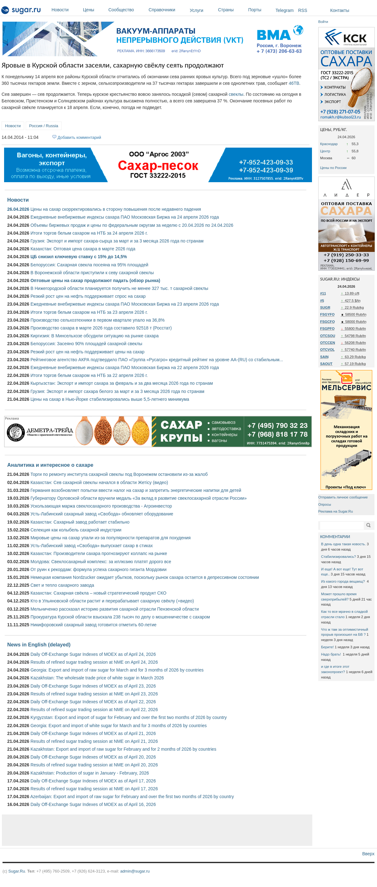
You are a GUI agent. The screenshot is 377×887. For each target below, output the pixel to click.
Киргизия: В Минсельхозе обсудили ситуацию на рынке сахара (94, 335)
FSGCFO (327, 322)
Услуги (196, 10)
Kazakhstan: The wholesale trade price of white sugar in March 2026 (97, 677)
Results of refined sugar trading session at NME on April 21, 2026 (94, 741)
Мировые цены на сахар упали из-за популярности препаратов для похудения (110, 537)
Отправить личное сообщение (343, 497)
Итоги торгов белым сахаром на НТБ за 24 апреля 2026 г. (89, 233)
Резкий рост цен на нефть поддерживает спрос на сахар (88, 296)
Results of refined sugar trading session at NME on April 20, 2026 (94, 764)
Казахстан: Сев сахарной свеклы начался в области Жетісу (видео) (99, 482)
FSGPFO (327, 328)
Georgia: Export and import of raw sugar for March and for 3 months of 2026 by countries (117, 669)
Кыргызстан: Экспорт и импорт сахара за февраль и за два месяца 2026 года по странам (121, 383)
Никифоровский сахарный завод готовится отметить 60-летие (93, 624)
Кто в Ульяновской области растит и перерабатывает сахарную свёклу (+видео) (112, 600)
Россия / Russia (43, 125)
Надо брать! (331, 654)
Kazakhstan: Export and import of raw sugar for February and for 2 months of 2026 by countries (123, 749)
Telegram (285, 10)
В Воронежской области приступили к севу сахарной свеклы (92, 272)
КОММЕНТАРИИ (335, 536)
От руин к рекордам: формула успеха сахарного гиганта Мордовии (98, 569)
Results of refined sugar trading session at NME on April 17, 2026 (94, 788)
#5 (322, 300)
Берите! (327, 647)
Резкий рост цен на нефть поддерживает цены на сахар (87, 351)
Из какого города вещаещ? (343, 581)
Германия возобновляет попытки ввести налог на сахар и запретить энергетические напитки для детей (135, 490)
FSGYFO (327, 314)
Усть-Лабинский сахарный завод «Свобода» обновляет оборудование (101, 513)
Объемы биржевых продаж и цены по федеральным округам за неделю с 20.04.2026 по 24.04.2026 (131, 225)
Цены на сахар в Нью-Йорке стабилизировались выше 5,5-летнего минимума (109, 399)
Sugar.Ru (16, 871)
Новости (66, 10)
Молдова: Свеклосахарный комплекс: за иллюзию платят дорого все (100, 561)
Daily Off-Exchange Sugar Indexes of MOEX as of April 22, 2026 (93, 701)
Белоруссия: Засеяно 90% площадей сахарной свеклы (86, 343)
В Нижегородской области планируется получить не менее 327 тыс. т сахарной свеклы (119, 288)
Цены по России (333, 168)
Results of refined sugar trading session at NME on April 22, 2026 (94, 709)
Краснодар (329, 144)
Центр (325, 151)
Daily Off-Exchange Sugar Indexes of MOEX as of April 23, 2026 (93, 685)
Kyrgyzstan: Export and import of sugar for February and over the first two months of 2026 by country (128, 717)
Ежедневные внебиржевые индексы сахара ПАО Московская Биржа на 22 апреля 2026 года (124, 367)
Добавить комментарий (79, 137)
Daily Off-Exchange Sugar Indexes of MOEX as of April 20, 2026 (93, 756)
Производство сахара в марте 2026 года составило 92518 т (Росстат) (101, 327)
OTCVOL (327, 349)
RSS (302, 10)
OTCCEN (327, 343)
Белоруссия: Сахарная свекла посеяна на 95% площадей (89, 264)
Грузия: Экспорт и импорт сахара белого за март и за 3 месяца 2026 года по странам (117, 391)
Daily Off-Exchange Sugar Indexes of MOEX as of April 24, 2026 (93, 654)
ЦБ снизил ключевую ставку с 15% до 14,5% (78, 256)
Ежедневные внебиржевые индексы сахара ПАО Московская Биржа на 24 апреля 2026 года (124, 217)
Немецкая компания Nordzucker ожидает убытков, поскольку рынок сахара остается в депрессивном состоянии (144, 577)
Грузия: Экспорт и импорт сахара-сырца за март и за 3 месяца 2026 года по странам (117, 240)
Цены (94, 10)
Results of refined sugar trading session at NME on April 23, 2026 (94, 693)
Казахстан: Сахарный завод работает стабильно (79, 522)
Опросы (324, 504)
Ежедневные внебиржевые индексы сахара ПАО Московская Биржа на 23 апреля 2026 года (124, 304)
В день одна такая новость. (343, 544)
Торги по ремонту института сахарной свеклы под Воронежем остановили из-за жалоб (119, 474)
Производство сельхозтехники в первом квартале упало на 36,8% (97, 320)
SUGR (325, 307)
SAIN (324, 357)
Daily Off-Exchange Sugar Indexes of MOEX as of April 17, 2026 (93, 780)
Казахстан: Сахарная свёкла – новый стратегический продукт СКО (98, 593)
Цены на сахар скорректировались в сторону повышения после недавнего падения (115, 209)
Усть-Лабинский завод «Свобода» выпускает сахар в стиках (91, 545)
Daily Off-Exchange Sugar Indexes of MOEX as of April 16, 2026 (93, 804)
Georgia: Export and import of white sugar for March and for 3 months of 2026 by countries (118, 725)
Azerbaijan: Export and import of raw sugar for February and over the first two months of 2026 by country (132, 796)
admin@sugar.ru (135, 871)
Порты (260, 10)
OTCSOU (327, 336)
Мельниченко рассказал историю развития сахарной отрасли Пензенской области (114, 609)
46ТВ (294, 83)
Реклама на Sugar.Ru (335, 511)
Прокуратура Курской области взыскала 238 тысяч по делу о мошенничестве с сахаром (120, 616)
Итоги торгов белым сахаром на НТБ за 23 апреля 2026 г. (89, 312)
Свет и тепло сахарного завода (62, 585)
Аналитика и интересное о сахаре (50, 465)
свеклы (236, 94)
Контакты (339, 10)
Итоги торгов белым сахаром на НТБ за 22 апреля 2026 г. (89, 375)
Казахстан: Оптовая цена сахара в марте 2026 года (82, 248)
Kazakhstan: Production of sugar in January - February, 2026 (89, 772)
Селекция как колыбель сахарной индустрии (75, 529)
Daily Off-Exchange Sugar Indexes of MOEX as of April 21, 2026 (93, 733)
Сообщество (126, 10)
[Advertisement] (157, 830)
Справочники (168, 10)
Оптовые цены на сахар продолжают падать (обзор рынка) (95, 280)
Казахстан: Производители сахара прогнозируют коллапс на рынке (98, 553)
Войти (323, 22)
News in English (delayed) (38, 644)
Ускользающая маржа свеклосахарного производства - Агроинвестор (101, 506)
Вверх (368, 853)
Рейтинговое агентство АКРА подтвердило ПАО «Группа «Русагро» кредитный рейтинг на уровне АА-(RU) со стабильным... (156, 359)
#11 (323, 293)
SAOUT (326, 364)
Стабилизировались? (338, 556)
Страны (231, 10)
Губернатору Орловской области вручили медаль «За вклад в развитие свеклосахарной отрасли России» (138, 498)
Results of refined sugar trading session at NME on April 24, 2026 (94, 662)
